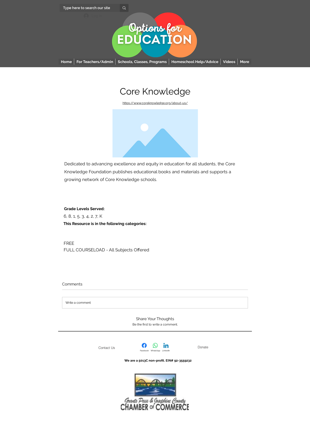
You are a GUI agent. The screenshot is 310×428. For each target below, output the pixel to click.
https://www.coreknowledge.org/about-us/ (155, 103)
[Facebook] (144, 347)
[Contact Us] (107, 347)
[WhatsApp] (155, 347)
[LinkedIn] (166, 347)
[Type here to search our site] (87, 8)
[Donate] (203, 347)
